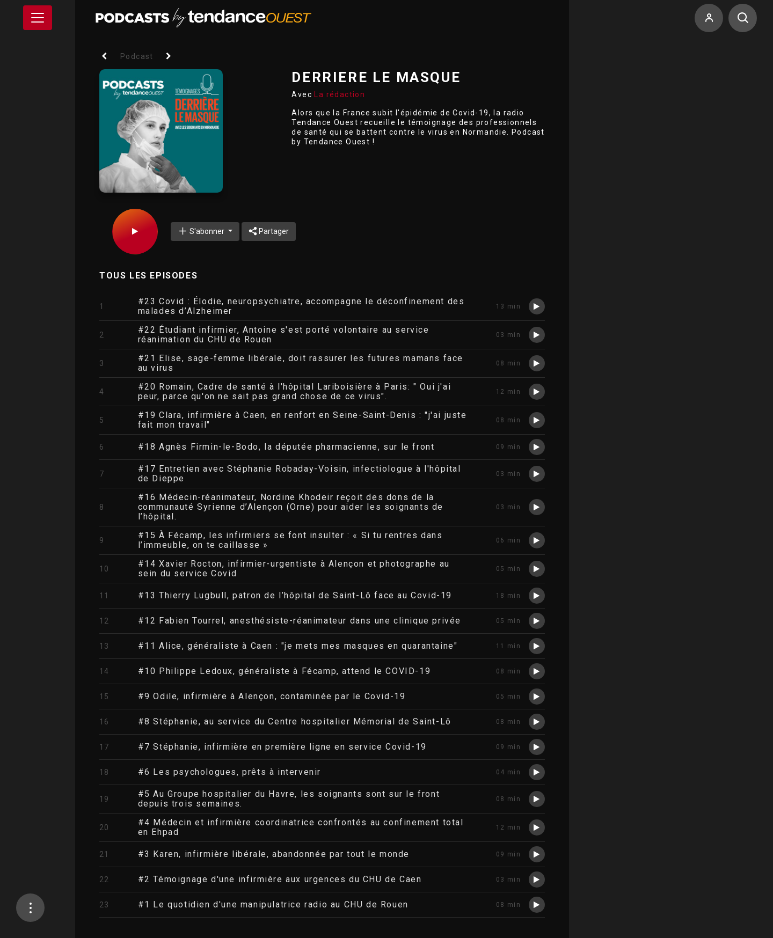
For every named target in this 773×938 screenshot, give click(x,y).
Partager (269, 231)
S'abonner (202, 231)
